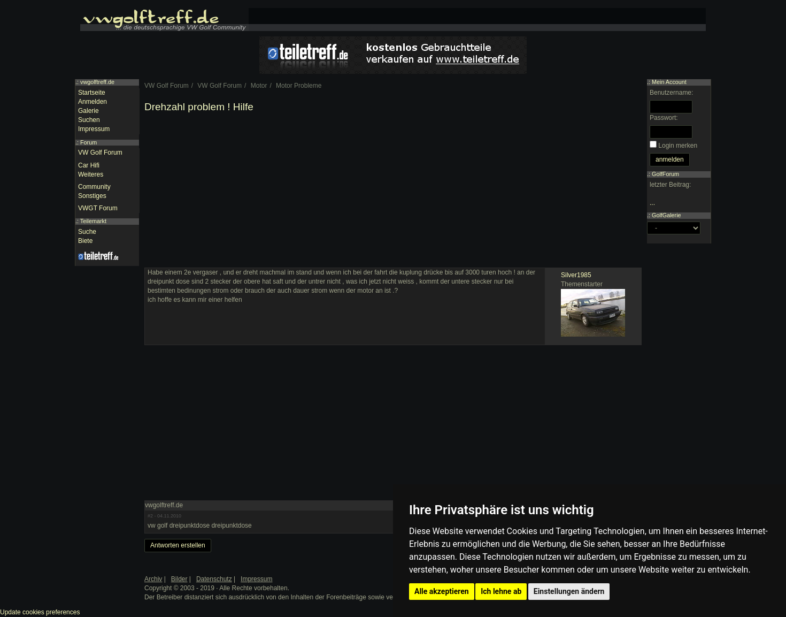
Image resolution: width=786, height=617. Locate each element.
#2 (150, 516)
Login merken (677, 145)
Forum (88, 142)
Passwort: (664, 117)
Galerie (88, 111)
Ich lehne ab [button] (501, 591)
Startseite (91, 92)
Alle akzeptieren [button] (441, 591)
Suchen (89, 120)
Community (94, 187)
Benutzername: (671, 92)
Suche (87, 231)
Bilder (179, 579)
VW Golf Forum (100, 152)
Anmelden (92, 101)
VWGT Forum (98, 208)
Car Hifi (88, 165)
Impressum (94, 129)
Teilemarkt (93, 221)
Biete (85, 241)
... (652, 203)
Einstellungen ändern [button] (569, 591)
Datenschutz (214, 579)
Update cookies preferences (40, 612)
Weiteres (90, 174)
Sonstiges (92, 196)
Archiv (153, 579)
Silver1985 (576, 275)
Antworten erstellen (177, 545)
